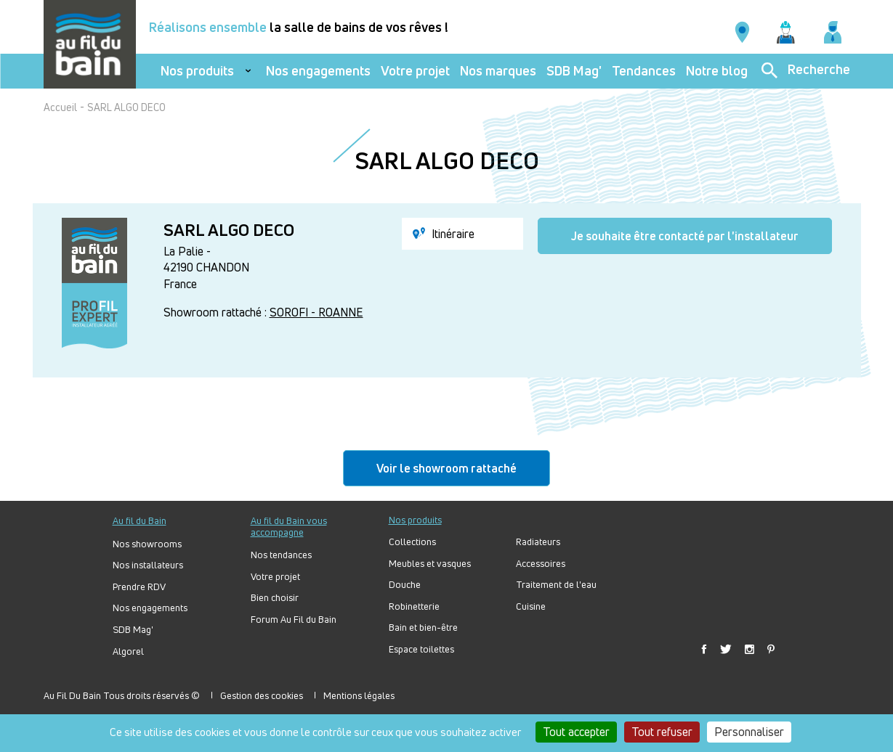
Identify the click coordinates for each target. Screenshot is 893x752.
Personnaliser (749, 732)
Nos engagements (318, 70)
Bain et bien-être (423, 627)
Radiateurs (538, 542)
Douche (405, 584)
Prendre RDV (139, 587)
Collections (412, 542)
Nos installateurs (148, 565)
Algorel (128, 651)
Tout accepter (576, 732)
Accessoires (540, 563)
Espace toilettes (421, 649)
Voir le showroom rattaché (446, 468)
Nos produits (197, 70)
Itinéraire (443, 234)
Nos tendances (281, 555)
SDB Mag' (574, 70)
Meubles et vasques (430, 563)
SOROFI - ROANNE (316, 312)
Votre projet (415, 70)
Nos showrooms (147, 544)
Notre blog (717, 70)
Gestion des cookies (261, 695)
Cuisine (531, 606)
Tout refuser (661, 732)
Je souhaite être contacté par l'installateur (685, 236)
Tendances (644, 70)
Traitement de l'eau (556, 584)
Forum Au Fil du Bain (293, 619)
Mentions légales (359, 695)
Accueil (60, 107)
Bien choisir (275, 597)
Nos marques (498, 70)
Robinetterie (414, 606)
